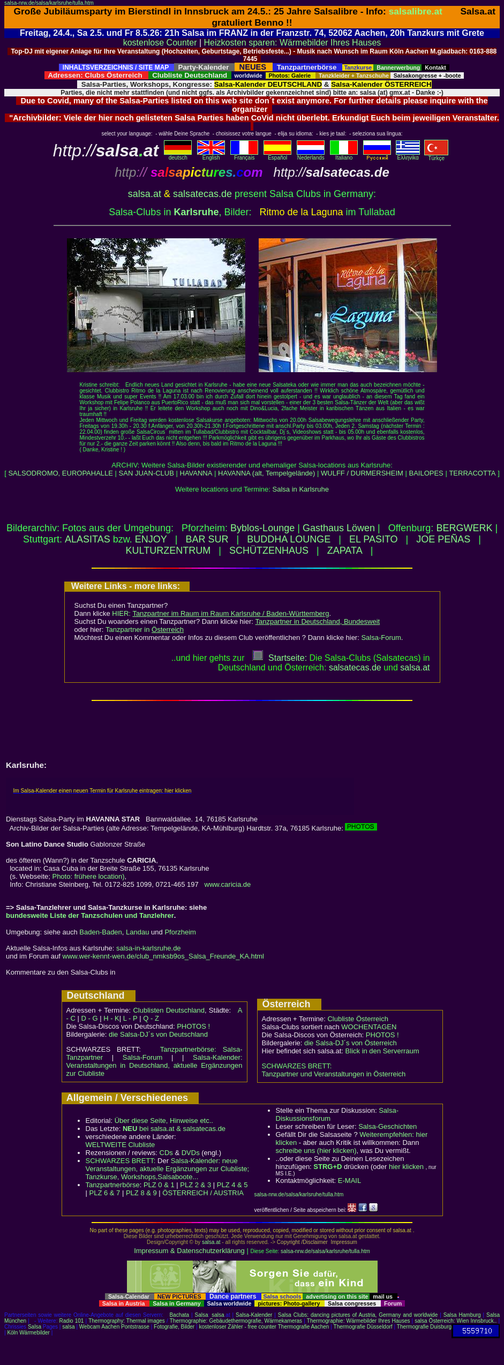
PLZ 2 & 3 (195, 1185)
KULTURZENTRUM (168, 550)
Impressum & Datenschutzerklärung (189, 1251)
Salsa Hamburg (462, 1315)
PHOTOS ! (193, 1026)
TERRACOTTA (472, 473)
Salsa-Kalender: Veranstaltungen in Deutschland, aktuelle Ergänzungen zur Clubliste (154, 1065)
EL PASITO (373, 539)
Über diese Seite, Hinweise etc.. (164, 1121)
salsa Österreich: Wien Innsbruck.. (456, 1321)
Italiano (344, 155)
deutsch (178, 155)
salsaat (415, 667)
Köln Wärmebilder (28, 1333)
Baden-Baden (100, 932)
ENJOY (151, 539)
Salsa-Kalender (254, 1315)
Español (277, 155)
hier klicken (406, 1167)
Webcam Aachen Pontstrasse (114, 1327)
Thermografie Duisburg (424, 1327)
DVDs (191, 1153)
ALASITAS (87, 539)
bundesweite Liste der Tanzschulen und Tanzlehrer (90, 915)
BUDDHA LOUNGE (288, 539)
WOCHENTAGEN (368, 1027)
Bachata (179, 1315)
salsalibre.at (415, 11)
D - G (89, 1018)
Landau (137, 932)
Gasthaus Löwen (339, 528)
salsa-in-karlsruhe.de (148, 948)
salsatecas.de (202, 193)
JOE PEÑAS (443, 539)
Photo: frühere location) (88, 876)
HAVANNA (196, 473)
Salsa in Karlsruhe (301, 489)
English (211, 155)
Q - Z (151, 1018)
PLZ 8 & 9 (141, 1193)
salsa (218, 1315)
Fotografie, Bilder (174, 1327)
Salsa (201, 1315)
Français (244, 155)
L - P (130, 1018)
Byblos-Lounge (262, 528)
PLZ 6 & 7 (105, 1193)
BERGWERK (464, 528)
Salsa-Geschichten (387, 1126)
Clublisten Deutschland (169, 1010)
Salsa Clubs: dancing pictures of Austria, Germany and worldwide (358, 1315)
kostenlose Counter (160, 42)
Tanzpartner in (145, 629)
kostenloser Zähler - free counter (238, 1327)
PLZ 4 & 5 (232, 1185)
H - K (111, 1018)
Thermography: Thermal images (126, 1321)
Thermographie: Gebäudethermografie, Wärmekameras (236, 1321)
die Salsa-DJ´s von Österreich (350, 1043)
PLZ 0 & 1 (159, 1185)
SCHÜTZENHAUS (269, 550)
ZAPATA (345, 550)
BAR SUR (206, 539)
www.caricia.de (228, 884)
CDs (166, 1153)
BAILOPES (426, 473)
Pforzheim (180, 932)
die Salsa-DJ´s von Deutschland (158, 1034)
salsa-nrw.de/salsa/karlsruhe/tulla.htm (49, 3)
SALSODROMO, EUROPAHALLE (60, 473)
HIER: (220, 613)
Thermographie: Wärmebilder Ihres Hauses (358, 1321)
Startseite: (279, 657)
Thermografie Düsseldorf (363, 1327)
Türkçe (436, 155)
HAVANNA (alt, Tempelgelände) (267, 473)
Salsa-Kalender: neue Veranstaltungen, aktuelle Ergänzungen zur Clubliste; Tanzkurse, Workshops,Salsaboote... (168, 1169)
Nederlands (311, 155)
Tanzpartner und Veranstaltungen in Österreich (334, 1074)
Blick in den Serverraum (382, 1051)
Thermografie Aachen (303, 1327)
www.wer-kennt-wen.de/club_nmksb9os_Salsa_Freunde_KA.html (163, 956)
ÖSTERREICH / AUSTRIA (203, 1193)
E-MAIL (349, 1181)
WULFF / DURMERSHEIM (362, 473)
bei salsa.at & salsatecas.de (174, 1129)
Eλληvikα (408, 155)
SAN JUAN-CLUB (146, 473)
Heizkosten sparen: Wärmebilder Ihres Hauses (292, 42)
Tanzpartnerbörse (113, 1185)
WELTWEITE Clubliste (120, 1145)
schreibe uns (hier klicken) (316, 1151)
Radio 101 (71, 1321)
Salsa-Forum (381, 638)
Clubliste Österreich (357, 1019)
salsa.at (144, 193)
